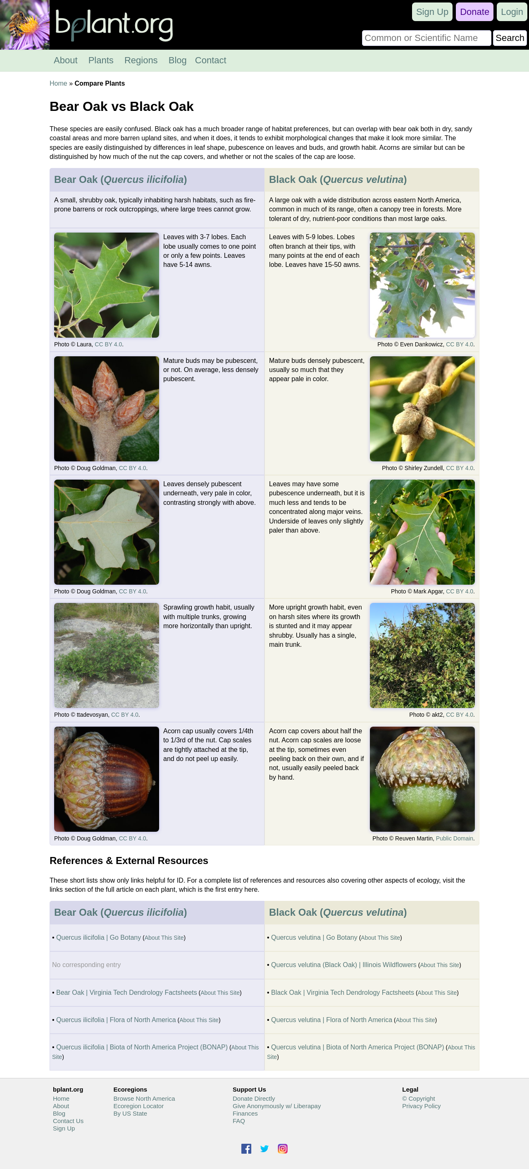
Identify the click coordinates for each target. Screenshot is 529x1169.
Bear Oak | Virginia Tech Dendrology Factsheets (126, 992)
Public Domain (454, 838)
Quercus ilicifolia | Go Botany (98, 937)
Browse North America (144, 1098)
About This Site (164, 937)
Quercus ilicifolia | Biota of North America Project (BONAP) (142, 1047)
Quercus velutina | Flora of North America (331, 1019)
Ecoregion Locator (138, 1105)
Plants (101, 60)
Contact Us (68, 1120)
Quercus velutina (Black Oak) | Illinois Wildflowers (344, 964)
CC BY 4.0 (108, 344)
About (66, 60)
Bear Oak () (120, 179)
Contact (210, 60)
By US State (130, 1113)
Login (512, 12)
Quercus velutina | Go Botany (314, 937)
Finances (245, 1113)
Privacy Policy (421, 1105)
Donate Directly (254, 1098)
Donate (474, 12)
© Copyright (418, 1098)
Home (58, 83)
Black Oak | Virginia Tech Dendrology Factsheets (342, 992)
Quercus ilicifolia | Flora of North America (116, 1019)
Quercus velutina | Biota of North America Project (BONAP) (357, 1047)
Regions (141, 60)
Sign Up (432, 12)
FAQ (239, 1120)
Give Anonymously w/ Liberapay (277, 1105)
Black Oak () (338, 179)
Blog (178, 60)
